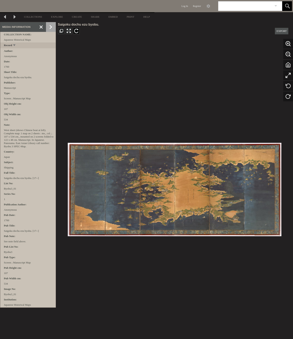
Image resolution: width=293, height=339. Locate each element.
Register (197, 6)
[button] (287, 6)
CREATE (77, 16)
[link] (275, 6)
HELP (146, 16)
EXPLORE (57, 16)
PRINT (130, 16)
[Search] (245, 6)
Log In (184, 6)
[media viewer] (174, 188)
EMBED (113, 16)
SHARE (95, 16)
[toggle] (14, 45)
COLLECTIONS (33, 16)
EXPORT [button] (282, 30)
